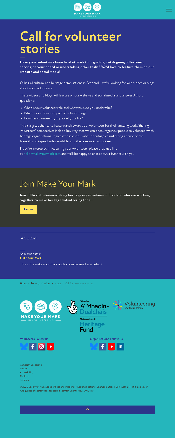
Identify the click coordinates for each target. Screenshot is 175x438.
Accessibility (26, 372)
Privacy (23, 368)
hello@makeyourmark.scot (42, 154)
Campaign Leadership (31, 365)
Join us (28, 209)
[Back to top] (87, 410)
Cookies (24, 376)
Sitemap (24, 380)
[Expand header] (169, 9)
